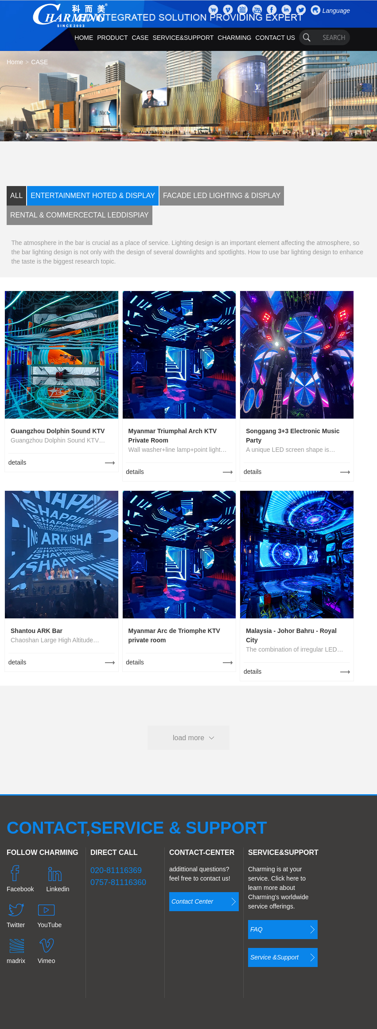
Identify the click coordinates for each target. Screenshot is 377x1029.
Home (15, 62)
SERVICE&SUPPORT (183, 37)
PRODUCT (112, 37)
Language (336, 10)
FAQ (256, 929)
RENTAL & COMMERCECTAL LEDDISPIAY (79, 215)
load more (188, 738)
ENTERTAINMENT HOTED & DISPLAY (93, 195)
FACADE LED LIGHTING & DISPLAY (222, 195)
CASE (140, 37)
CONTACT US (275, 37)
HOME (83, 37)
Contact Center (192, 901)
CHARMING (234, 37)
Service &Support (274, 957)
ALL (16, 195)
